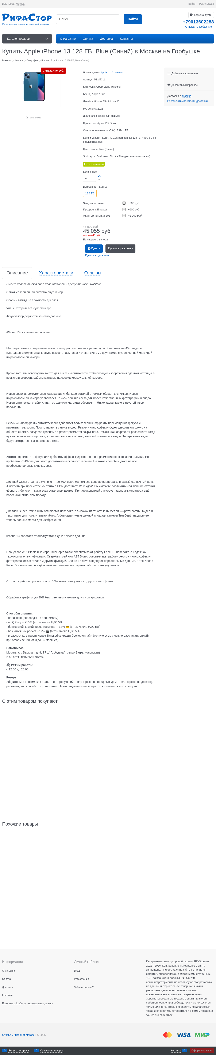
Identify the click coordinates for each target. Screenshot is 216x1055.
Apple (104, 72)
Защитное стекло (94, 203)
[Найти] (133, 19)
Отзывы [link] (92, 273)
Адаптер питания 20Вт (97, 215)
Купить (95, 248)
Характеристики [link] (56, 273)
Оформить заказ (202, 1050)
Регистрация (206, 3)
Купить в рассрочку (120, 248)
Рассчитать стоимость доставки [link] (187, 101)
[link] (20, 3)
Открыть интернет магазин (19, 1034)
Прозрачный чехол (95, 209)
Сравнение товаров (51, 1050)
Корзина (176, 1050)
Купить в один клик (97, 255)
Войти (192, 3)
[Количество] (89, 178)
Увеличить (35, 117)
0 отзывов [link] (117, 72)
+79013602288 (198, 21)
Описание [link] (17, 273)
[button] (99, 176)
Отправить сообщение (198, 26)
